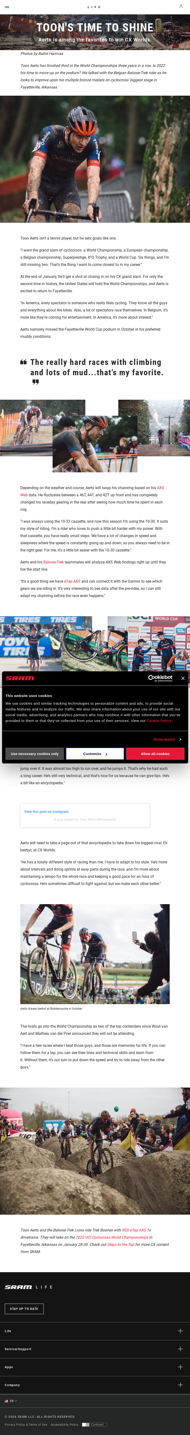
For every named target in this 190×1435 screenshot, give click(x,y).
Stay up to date (24, 1309)
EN (9, 1401)
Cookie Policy (159, 721)
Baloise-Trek (53, 562)
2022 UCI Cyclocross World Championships (112, 1237)
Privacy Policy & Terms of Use (26, 1424)
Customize (95, 754)
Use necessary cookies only (35, 754)
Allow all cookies (155, 754)
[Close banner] (183, 678)
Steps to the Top (120, 1244)
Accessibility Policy (65, 1424)
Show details (164, 739)
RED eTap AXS (134, 1230)
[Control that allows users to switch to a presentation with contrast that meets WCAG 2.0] (94, 1425)
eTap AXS (72, 581)
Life (95, 7)
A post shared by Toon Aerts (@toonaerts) (85, 819)
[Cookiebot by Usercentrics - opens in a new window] (151, 678)
